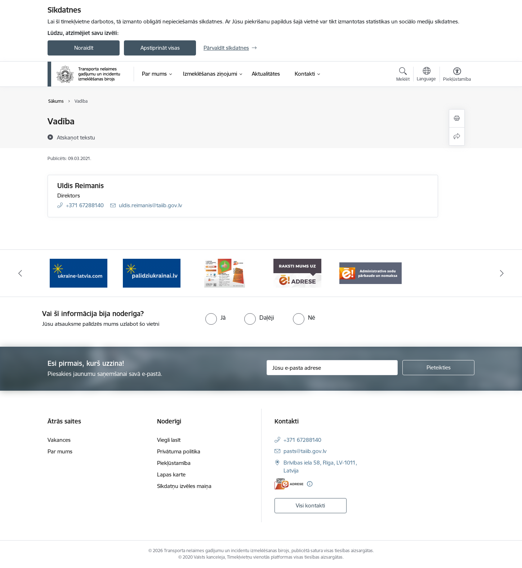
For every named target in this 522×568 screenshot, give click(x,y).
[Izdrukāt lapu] (456, 118)
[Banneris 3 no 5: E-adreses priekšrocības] (224, 272)
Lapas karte (171, 474)
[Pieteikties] (438, 367)
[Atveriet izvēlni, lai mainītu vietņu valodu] (426, 75)
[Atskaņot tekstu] (76, 137)
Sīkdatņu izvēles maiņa (184, 486)
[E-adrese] (289, 484)
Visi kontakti (310, 505)
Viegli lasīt (168, 439)
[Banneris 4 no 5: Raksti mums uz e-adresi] (297, 272)
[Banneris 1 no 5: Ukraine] (78, 272)
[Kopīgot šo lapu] (456, 136)
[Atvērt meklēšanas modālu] (403, 75)
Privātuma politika (178, 451)
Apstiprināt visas (160, 47)
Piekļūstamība (174, 463)
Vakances (59, 439)
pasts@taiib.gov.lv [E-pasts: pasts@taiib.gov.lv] (305, 451)
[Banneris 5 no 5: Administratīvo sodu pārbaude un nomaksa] (370, 272)
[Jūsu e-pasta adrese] (332, 367)
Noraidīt (83, 47)
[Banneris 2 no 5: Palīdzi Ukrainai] (151, 272)
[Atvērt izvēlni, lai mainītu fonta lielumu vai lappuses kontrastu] (457, 75)
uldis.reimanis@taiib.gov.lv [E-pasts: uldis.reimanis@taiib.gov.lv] (150, 205)
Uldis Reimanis (80, 185)
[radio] (215, 317)
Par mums (60, 451)
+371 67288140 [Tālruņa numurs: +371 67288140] (85, 205)
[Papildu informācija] (309, 484)
